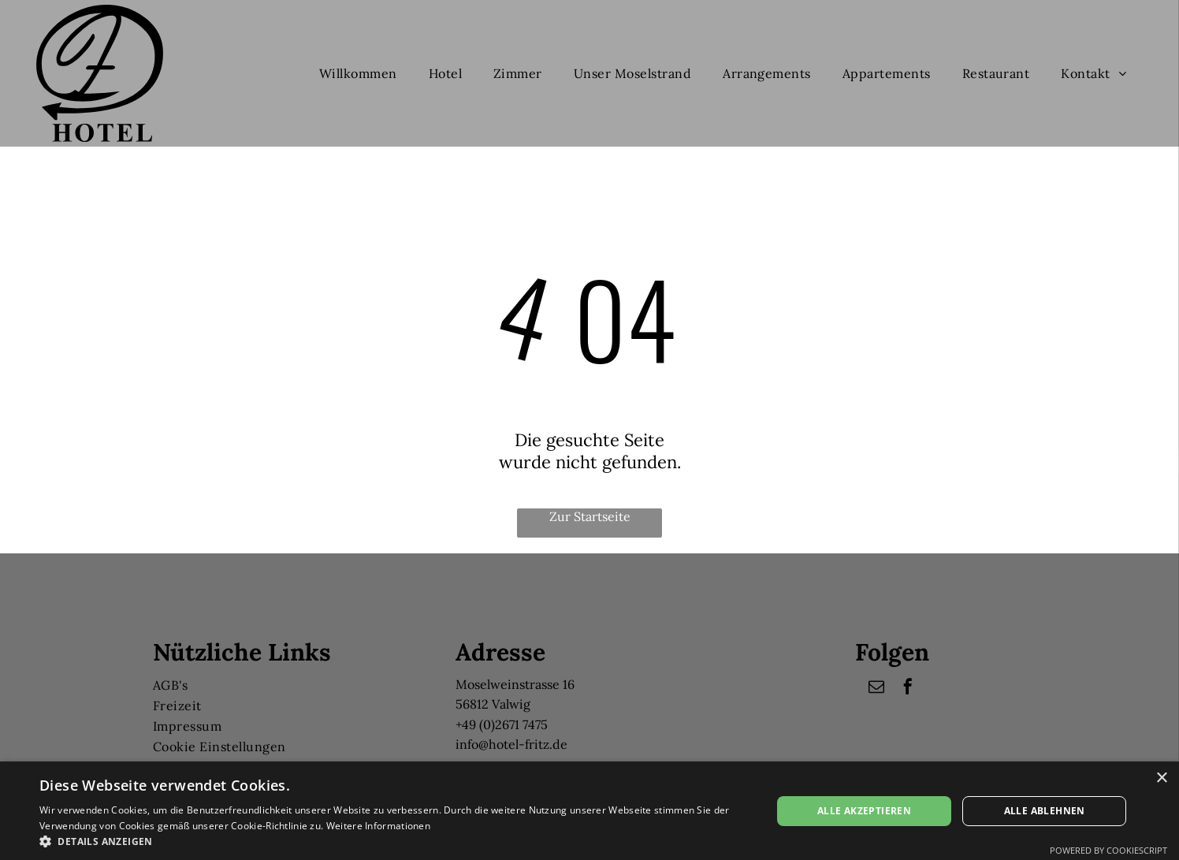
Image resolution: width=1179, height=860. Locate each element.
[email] (876, 688)
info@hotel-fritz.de (511, 744)
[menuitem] (358, 73)
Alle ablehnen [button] (1044, 810)
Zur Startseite (589, 516)
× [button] (1161, 778)
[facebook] (908, 688)
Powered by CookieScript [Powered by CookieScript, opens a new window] (1108, 850)
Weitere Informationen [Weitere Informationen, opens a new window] (378, 825)
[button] (394, 840)
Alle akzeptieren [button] (864, 810)
